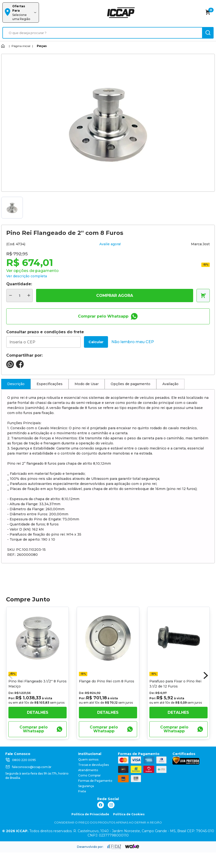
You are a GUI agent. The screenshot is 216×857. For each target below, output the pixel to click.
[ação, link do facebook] (100, 805)
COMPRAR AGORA (114, 295)
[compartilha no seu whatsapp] (10, 367)
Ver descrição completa (26, 276)
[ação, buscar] (208, 33)
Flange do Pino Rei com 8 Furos (106, 681)
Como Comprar (89, 775)
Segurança (86, 786)
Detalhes (37, 712)
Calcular (96, 342)
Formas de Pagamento (95, 780)
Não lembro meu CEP (132, 342)
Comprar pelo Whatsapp (108, 316)
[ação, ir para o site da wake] (132, 846)
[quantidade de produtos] (19, 295)
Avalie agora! (110, 244)
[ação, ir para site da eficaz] (114, 846)
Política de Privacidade (90, 814)
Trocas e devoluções (93, 765)
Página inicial (21, 46)
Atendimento (88, 770)
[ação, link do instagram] (111, 805)
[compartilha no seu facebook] (20, 367)
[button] (206, 675)
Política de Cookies (129, 814)
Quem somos (88, 759)
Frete (82, 791)
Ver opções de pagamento (32, 270)
